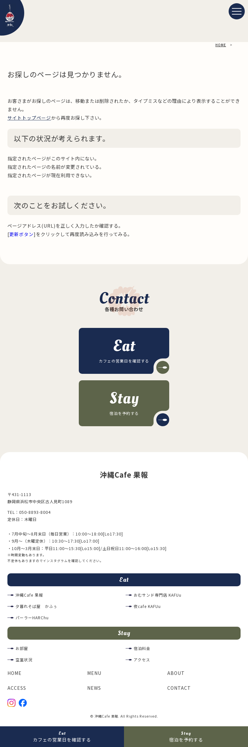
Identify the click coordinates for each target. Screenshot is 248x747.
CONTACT (179, 689)
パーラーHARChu (32, 619)
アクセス (142, 661)
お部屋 (22, 650)
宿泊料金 (142, 650)
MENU (94, 674)
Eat (124, 580)
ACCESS (16, 689)
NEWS (94, 689)
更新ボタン (21, 233)
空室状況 (24, 661)
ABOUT (176, 674)
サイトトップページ (29, 117)
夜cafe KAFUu (148, 607)
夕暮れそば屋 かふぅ (36, 607)
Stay (124, 634)
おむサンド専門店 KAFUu (158, 596)
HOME (15, 674)
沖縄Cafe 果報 (30, 596)
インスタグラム (55, 560)
